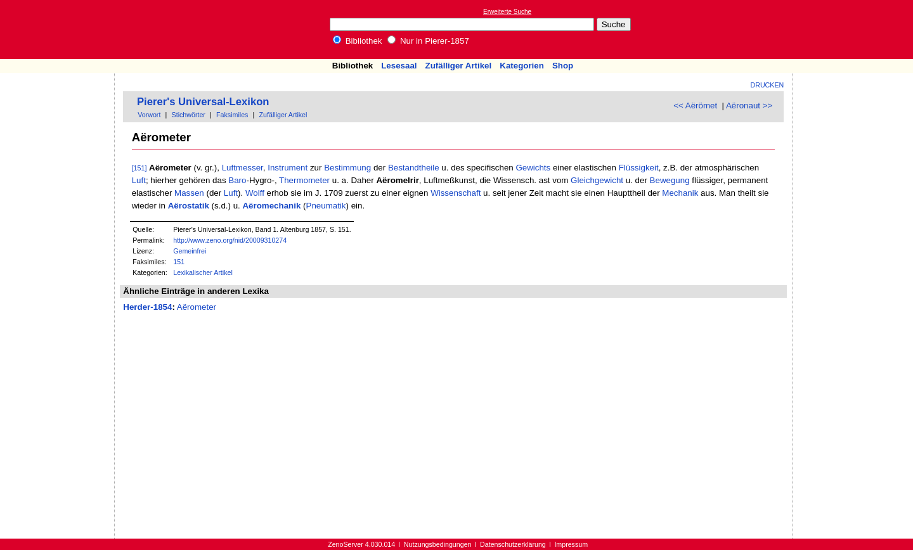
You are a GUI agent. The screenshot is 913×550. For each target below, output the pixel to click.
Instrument (288, 167)
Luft (139, 180)
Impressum (571, 544)
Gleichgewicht (597, 180)
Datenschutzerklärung (513, 544)
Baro (237, 180)
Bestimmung (347, 167)
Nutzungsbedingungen (438, 544)
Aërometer (196, 307)
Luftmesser (242, 167)
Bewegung (670, 180)
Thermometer (304, 180)
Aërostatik (188, 205)
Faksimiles (232, 114)
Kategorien (522, 65)
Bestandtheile (413, 167)
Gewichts (532, 167)
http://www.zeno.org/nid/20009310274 (230, 240)
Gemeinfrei (189, 251)
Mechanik (680, 193)
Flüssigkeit (639, 167)
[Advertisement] (855, 29)
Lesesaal (399, 65)
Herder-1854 (147, 307)
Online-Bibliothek (60, 29)
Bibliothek (357, 41)
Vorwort (149, 114)
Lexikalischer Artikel (203, 272)
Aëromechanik (271, 205)
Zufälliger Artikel (458, 65)
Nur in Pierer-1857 (428, 41)
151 (179, 261)
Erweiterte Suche (507, 11)
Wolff (254, 193)
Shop (562, 65)
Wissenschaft (456, 193)
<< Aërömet (695, 105)
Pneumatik (326, 205)
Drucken (767, 85)
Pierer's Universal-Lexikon (203, 102)
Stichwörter (188, 114)
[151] (139, 168)
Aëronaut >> (749, 105)
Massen (189, 193)
